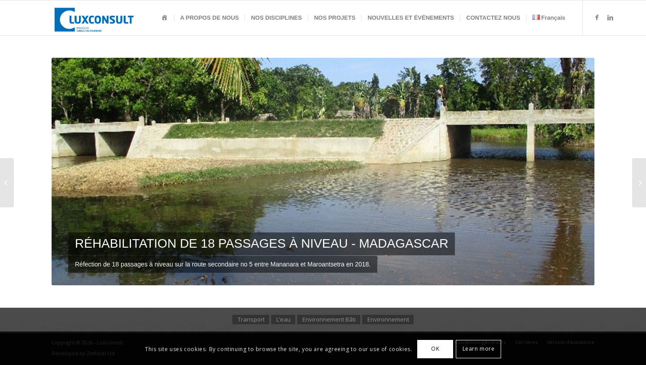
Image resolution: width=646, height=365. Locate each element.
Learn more (479, 348)
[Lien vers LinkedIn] (610, 17)
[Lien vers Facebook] (596, 17)
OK (435, 348)
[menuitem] (164, 17)
